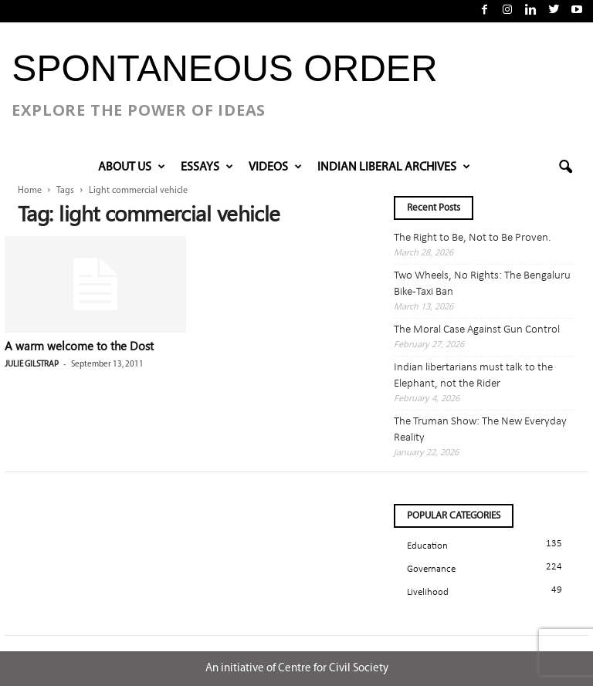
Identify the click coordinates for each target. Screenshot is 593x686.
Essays (207, 167)
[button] (565, 167)
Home (30, 190)
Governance (431, 569)
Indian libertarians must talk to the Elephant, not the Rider (473, 376)
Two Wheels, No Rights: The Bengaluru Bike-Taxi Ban (482, 284)
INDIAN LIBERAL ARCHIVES (393, 167)
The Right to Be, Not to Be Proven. (472, 238)
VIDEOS (275, 167)
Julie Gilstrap (32, 364)
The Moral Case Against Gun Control (477, 330)
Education (427, 546)
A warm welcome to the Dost (79, 345)
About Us (131, 167)
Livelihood (428, 592)
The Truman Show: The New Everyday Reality (480, 430)
